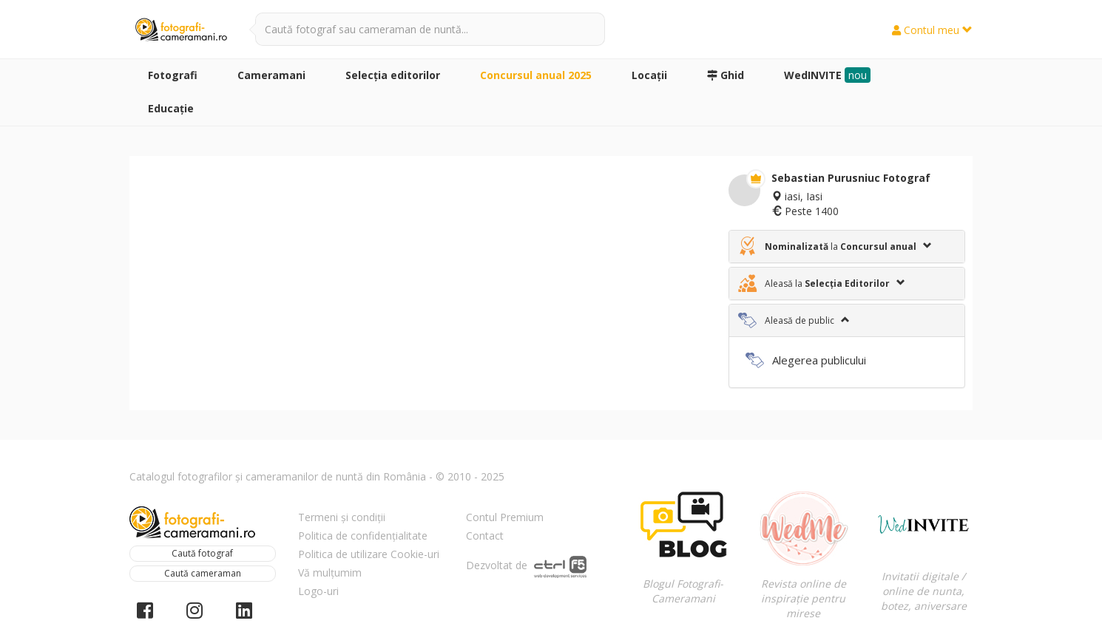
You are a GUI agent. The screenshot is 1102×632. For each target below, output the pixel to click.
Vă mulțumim (330, 572)
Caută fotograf (202, 553)
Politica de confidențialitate (362, 536)
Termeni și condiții (341, 517)
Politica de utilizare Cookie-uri (368, 554)
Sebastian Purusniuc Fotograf (850, 178)
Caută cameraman (202, 573)
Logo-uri (318, 591)
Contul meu (932, 30)
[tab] (846, 246)
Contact (485, 536)
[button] (847, 246)
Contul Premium (505, 517)
